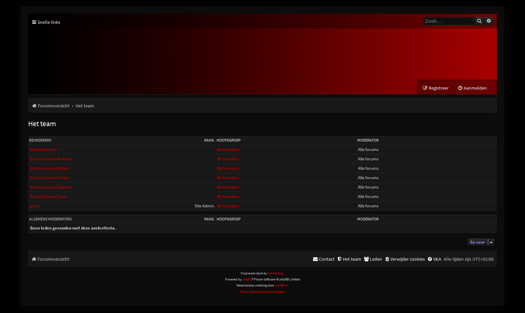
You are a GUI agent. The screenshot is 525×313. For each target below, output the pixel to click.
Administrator (43, 150)
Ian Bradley (276, 274)
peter (35, 207)
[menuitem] (472, 89)
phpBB (247, 280)
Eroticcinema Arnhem (50, 160)
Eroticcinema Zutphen (51, 188)
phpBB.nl (281, 286)
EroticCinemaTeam (48, 197)
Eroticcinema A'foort (49, 169)
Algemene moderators (50, 219)
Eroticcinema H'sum (49, 178)
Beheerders (40, 141)
